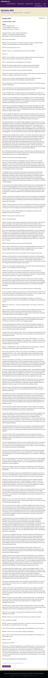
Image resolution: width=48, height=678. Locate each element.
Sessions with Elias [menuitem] (29, 3)
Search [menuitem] (44, 3)
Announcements (15, 673)
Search (34, 673)
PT (45, 18)
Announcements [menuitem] (20, 3)
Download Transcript (6, 666)
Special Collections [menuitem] (38, 5)
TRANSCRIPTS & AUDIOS (6, 12)
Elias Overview (29, 673)
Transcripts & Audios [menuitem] (11, 3)
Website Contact (35, 675)
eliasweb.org (5, 1)
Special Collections (40, 673)
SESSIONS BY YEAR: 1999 (18, 12)
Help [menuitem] (45, 5)
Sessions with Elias (22, 673)
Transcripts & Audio (8, 673)
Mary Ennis (20, 675)
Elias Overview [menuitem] (37, 3)
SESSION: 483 (27, 12)
